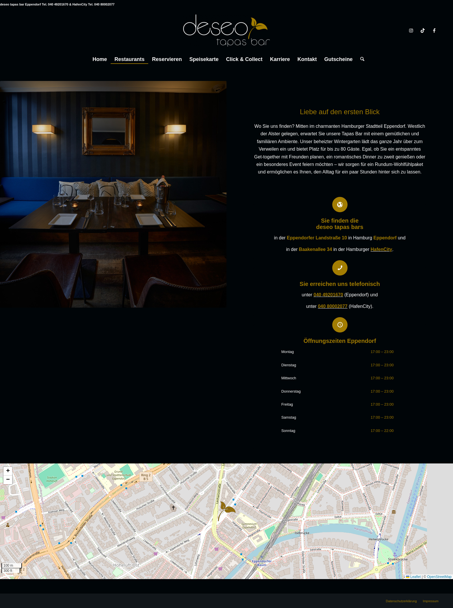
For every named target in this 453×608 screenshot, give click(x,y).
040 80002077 (332, 306)
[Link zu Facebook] (434, 30)
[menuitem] (100, 58)
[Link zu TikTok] (422, 30)
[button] (226, 511)
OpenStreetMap (439, 577)
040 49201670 (328, 294)
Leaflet (413, 577)
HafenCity (381, 249)
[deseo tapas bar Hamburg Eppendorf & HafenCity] (226, 30)
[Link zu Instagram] (411, 30)
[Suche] (360, 59)
